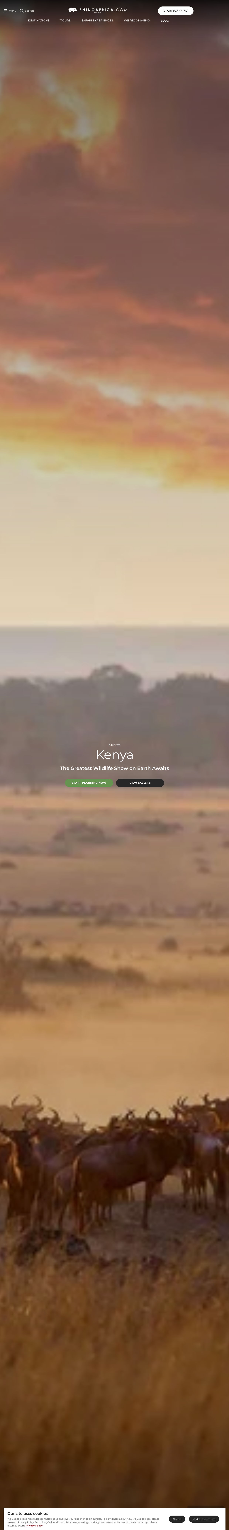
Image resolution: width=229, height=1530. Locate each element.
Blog (181, 20)
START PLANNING (208, 10)
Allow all (177, 1519)
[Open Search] (27, 11)
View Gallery (140, 782)
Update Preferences (204, 1519)
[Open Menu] (10, 11)
